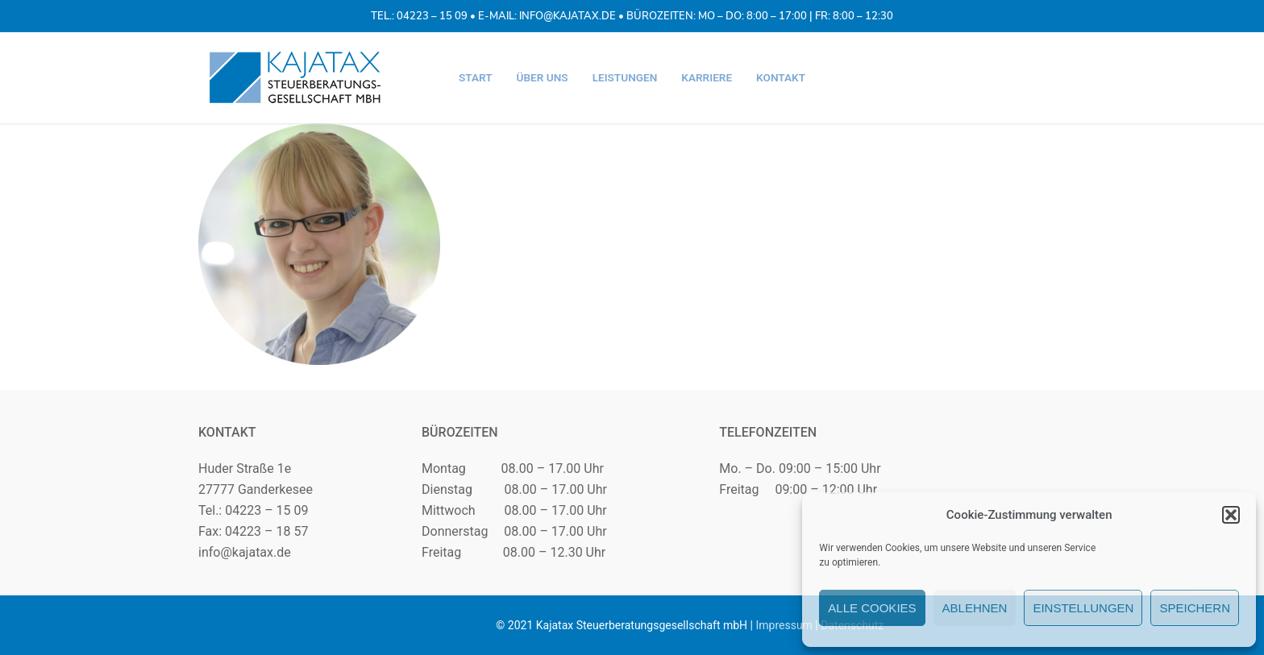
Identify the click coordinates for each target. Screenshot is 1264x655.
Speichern (1194, 608)
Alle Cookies (872, 608)
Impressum (783, 625)
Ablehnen (975, 608)
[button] (1231, 515)
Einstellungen (1083, 608)
